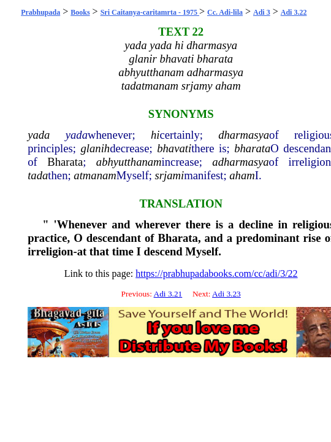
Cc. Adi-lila (225, 12)
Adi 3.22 (294, 12)
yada (39, 134)
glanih (95, 148)
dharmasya (243, 134)
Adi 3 (261, 12)
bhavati (174, 148)
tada (38, 175)
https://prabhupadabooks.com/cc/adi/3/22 (216, 273)
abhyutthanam (129, 161)
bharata (252, 148)
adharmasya (240, 161)
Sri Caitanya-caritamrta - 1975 (150, 12)
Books (79, 12)
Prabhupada (40, 12)
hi (155, 134)
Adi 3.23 (226, 293)
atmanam (95, 175)
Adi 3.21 (168, 293)
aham (241, 175)
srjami (169, 175)
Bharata (65, 161)
